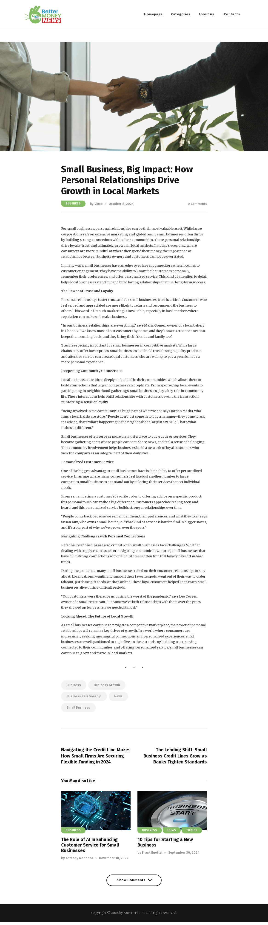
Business (73, 205)
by (96, 205)
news (118, 698)
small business (78, 709)
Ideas (171, 833)
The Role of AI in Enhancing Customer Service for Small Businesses (90, 848)
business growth (107, 686)
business (74, 686)
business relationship (84, 698)
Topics (191, 833)
